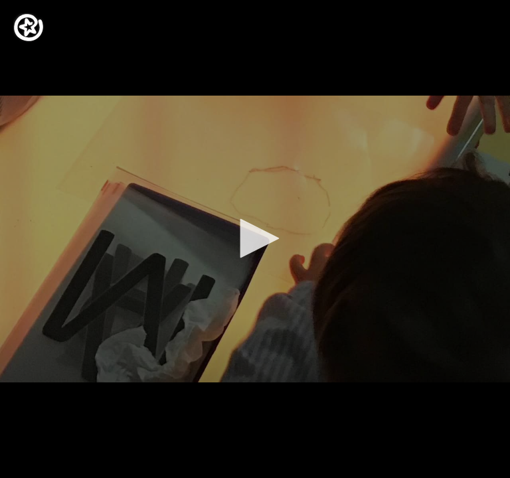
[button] (255, 238)
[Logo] (28, 27)
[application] (255, 239)
